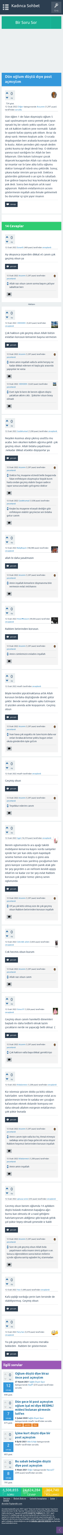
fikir (35, 1425)
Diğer (20, 107)
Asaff (30, 1385)
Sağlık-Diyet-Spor (37, 1382)
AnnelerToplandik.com (12, 1504)
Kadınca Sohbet (25, 5)
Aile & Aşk (32, 1442)
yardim (27, 1425)
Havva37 (50, 1470)
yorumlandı (11, 279)
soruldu (18, 110)
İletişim (6, 1499)
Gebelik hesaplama (38, 1499)
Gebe (52, 1499)
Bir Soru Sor (26, 22)
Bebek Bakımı (20, 1499)
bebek (18, 1425)
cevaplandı (46, 247)
